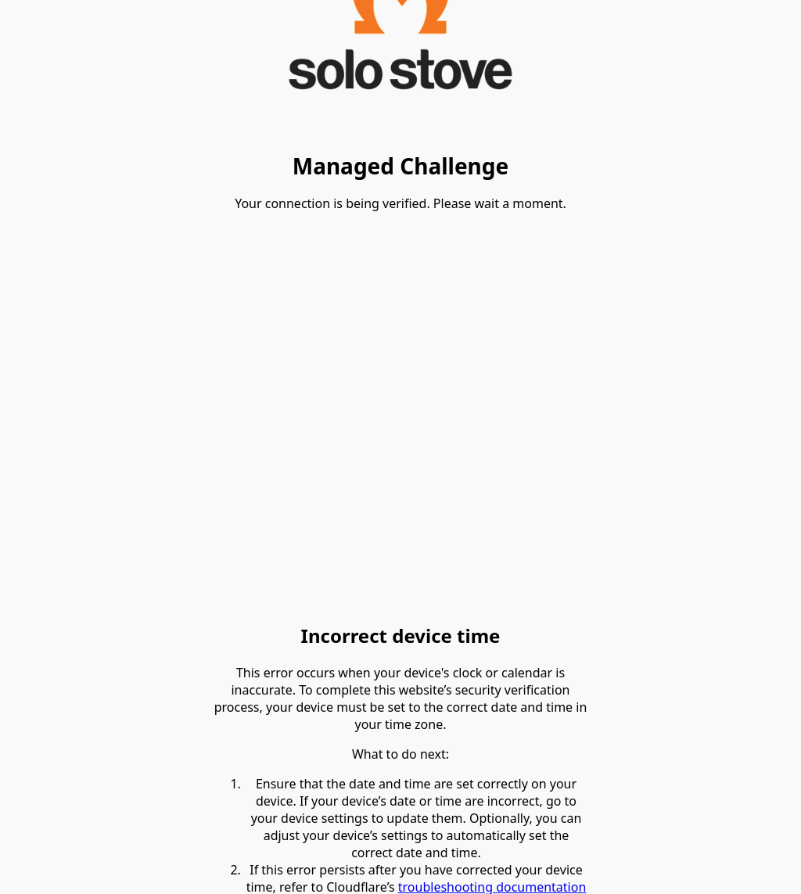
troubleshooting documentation (492, 883)
